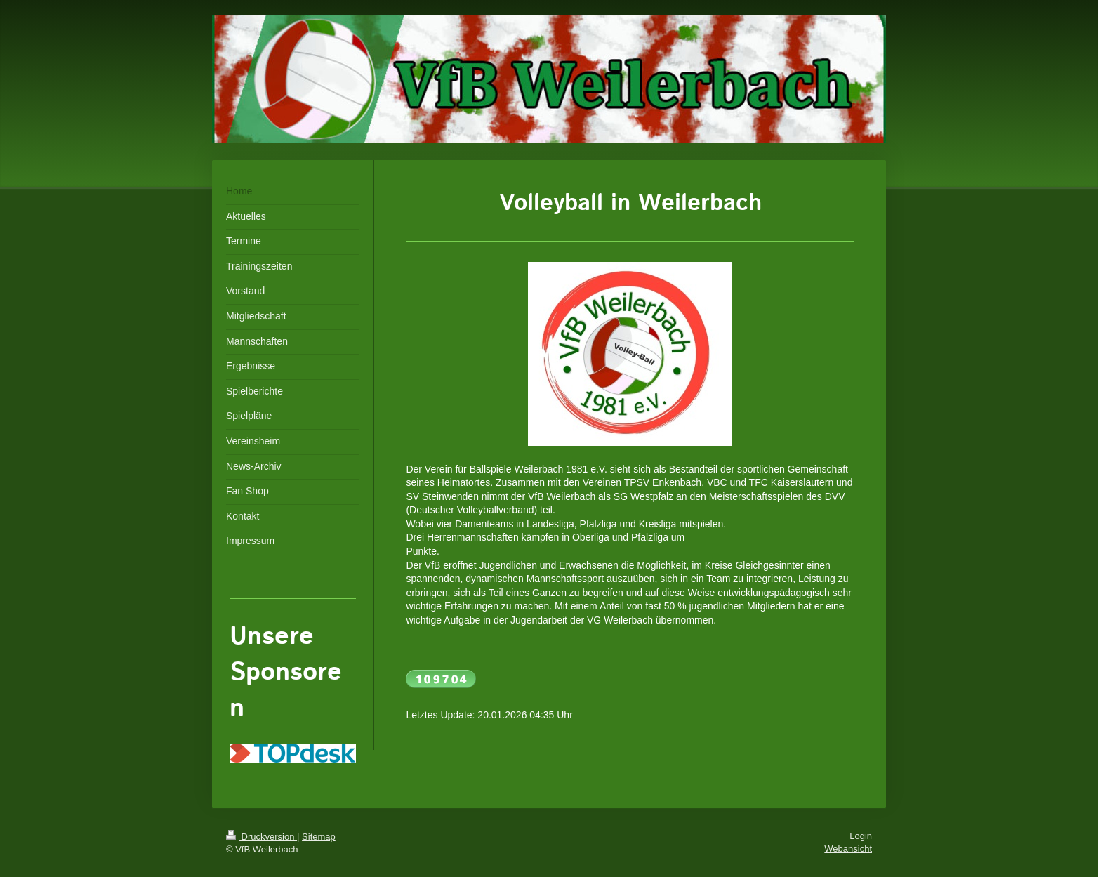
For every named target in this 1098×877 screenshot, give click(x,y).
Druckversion (261, 836)
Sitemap (319, 836)
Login (860, 836)
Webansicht (848, 848)
